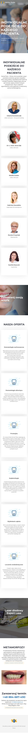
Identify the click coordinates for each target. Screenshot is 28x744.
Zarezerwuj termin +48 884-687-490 (14, 44)
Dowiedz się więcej (14, 632)
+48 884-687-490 (7, 307)
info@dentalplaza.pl (17, 711)
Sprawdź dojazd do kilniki (13, 718)
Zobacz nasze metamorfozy (13, 671)
